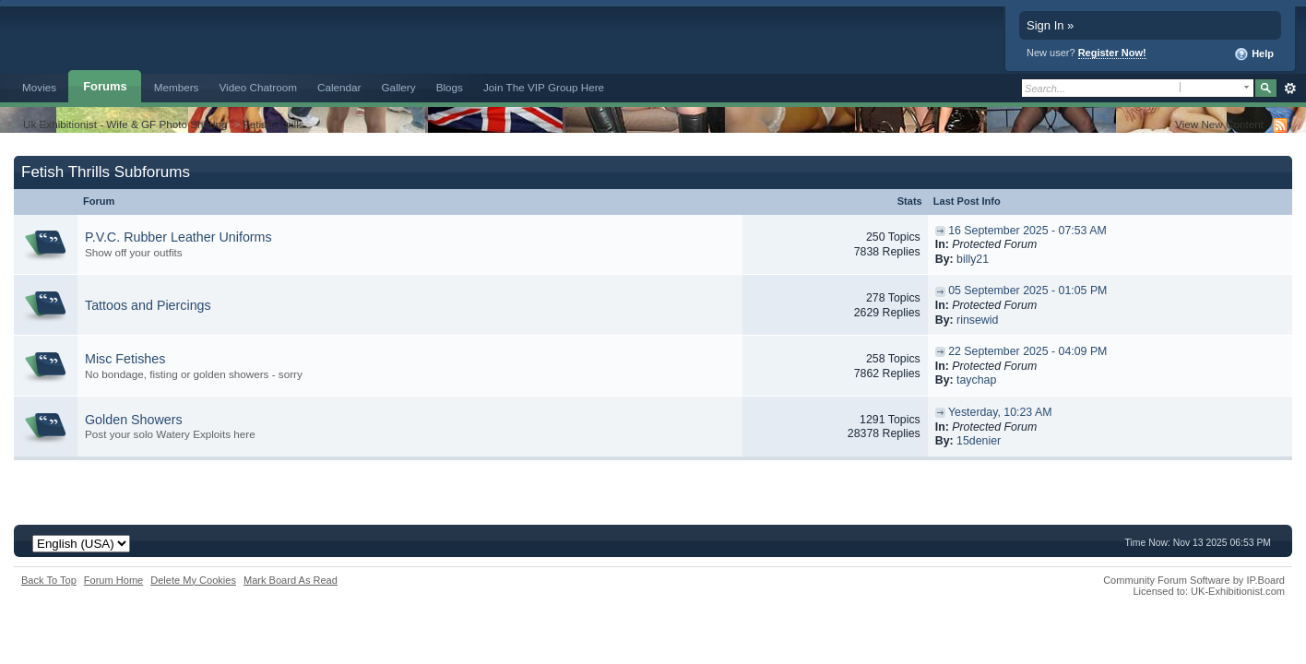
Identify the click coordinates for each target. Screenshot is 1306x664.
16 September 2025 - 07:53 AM (1027, 230)
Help (1254, 54)
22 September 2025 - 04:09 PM (1027, 351)
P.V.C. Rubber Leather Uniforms (178, 237)
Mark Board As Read (290, 580)
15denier (978, 440)
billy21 (972, 259)
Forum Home (113, 580)
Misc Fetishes (125, 358)
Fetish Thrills (273, 124)
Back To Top (49, 580)
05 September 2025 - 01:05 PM (1027, 290)
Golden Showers (134, 419)
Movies (39, 87)
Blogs (449, 87)
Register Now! (1112, 52)
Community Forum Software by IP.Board (1194, 580)
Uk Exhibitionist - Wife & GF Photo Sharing (125, 124)
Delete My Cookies (193, 580)
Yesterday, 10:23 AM (1000, 412)
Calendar (339, 87)
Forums (105, 86)
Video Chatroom (257, 87)
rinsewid (977, 320)
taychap (976, 380)
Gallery (399, 87)
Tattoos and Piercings (148, 305)
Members (176, 87)
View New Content (1219, 124)
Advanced (1289, 88)
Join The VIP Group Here (543, 87)
